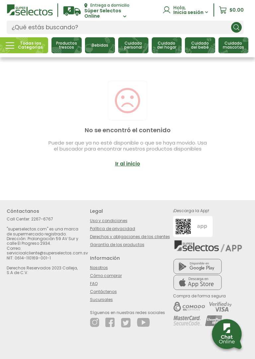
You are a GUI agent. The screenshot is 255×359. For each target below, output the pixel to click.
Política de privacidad (112, 228)
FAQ (94, 283)
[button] (96, 11)
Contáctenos (103, 291)
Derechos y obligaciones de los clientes (130, 236)
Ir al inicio (127, 163)
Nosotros (99, 267)
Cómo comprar (106, 275)
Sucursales (101, 299)
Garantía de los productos (117, 244)
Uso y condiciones (109, 220)
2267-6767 (42, 219)
